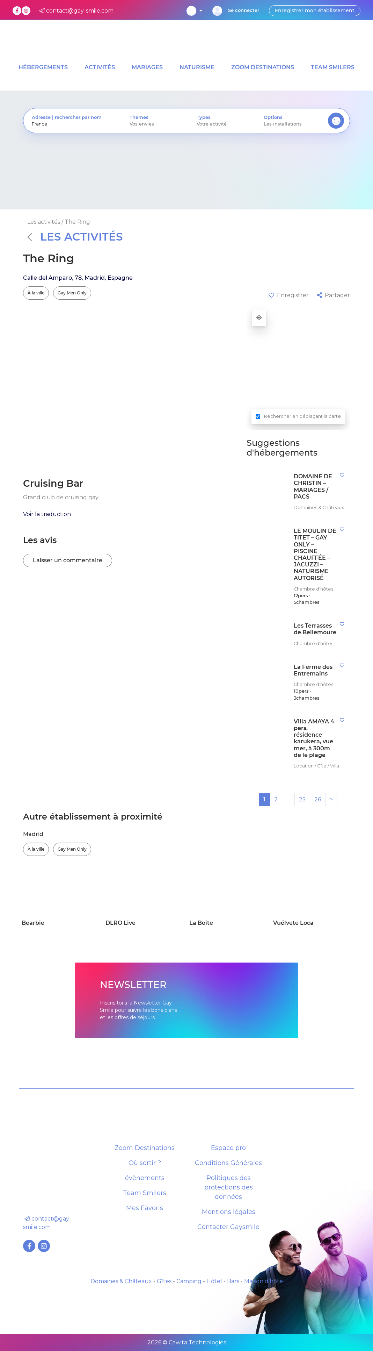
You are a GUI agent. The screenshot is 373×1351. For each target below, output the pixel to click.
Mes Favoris (144, 1208)
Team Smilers (144, 1193)
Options (273, 117)
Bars (233, 1281)
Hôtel (214, 1281)
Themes (139, 117)
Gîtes (164, 1281)
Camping (189, 1281)
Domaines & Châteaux (121, 1281)
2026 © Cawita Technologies (186, 1342)
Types (204, 117)
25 (302, 799)
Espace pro (228, 1148)
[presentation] (72, 124)
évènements (144, 1178)
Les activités (75, 236)
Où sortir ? (145, 1163)
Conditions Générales (228, 1163)
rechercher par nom (78, 117)
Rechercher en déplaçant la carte (302, 416)
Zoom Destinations (145, 1148)
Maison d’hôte (263, 1281)
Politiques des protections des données (228, 1187)
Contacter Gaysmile (228, 1227)
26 (317, 799)
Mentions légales (228, 1212)
